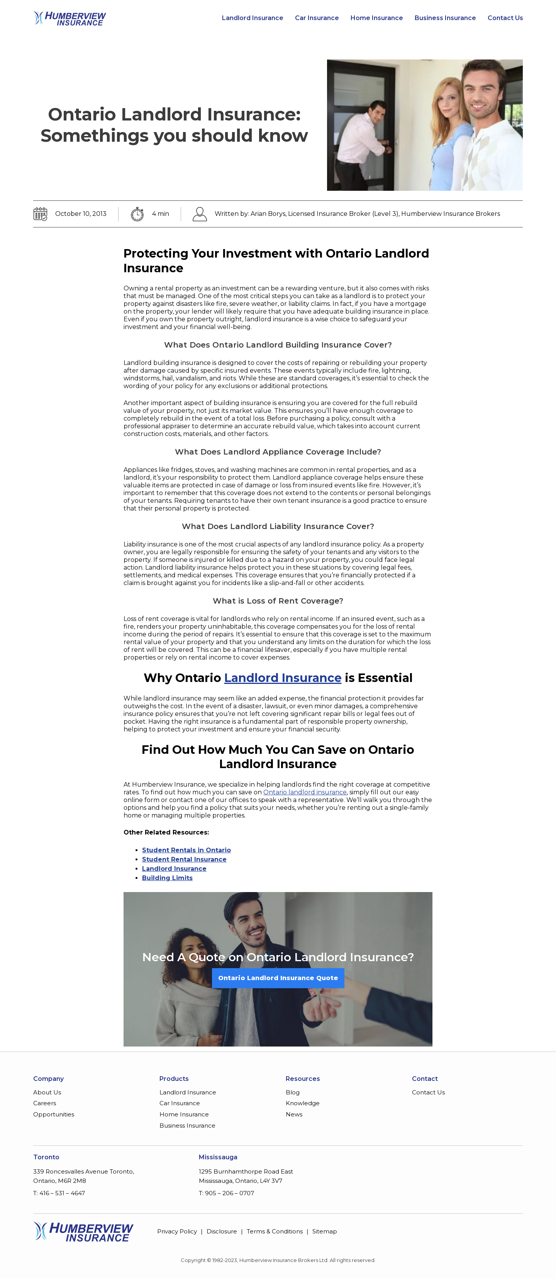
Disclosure (222, 1231)
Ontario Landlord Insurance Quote (278, 978)
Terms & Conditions (275, 1231)
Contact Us (505, 18)
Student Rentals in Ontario (186, 850)
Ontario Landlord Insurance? (330, 957)
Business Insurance (445, 18)
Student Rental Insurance (184, 859)
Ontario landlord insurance (305, 792)
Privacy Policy (177, 1231)
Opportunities (53, 1114)
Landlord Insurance (252, 18)
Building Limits (167, 878)
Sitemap (324, 1231)
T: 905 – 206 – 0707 (226, 1193)
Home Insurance (377, 18)
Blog (293, 1092)
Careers (44, 1103)
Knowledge (303, 1103)
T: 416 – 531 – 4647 (59, 1193)
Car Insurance (317, 18)
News (294, 1114)
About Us (47, 1092)
